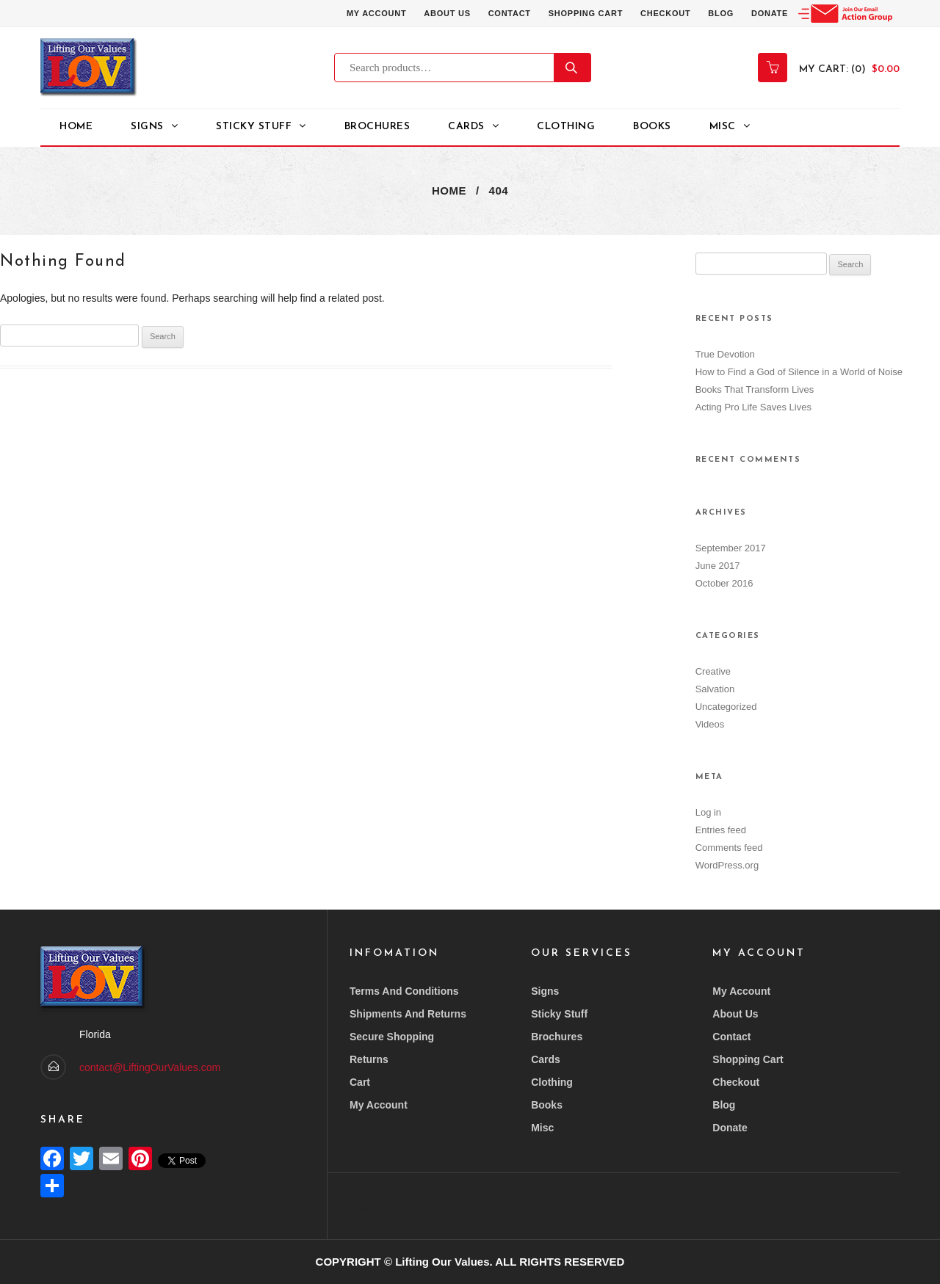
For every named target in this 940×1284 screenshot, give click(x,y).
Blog (721, 13)
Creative (713, 671)
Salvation (714, 688)
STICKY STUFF (254, 126)
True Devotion (725, 354)
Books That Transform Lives (754, 389)
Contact (509, 13)
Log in (708, 812)
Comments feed (729, 847)
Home (76, 126)
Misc (722, 126)
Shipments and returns (408, 1014)
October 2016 (724, 583)
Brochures (377, 126)
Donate (769, 13)
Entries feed (720, 829)
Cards (466, 126)
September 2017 (730, 548)
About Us (447, 13)
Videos (710, 724)
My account (376, 13)
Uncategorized (726, 706)
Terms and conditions (404, 991)
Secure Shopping (392, 1036)
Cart (360, 1082)
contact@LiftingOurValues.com (149, 1067)
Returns (369, 1059)
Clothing (566, 126)
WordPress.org (727, 865)
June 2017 (717, 565)
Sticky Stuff (559, 1014)
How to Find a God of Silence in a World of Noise (799, 371)
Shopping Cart (586, 13)
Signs (147, 126)
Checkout (665, 13)
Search (572, 67)
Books (652, 126)
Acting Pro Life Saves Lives (753, 407)
